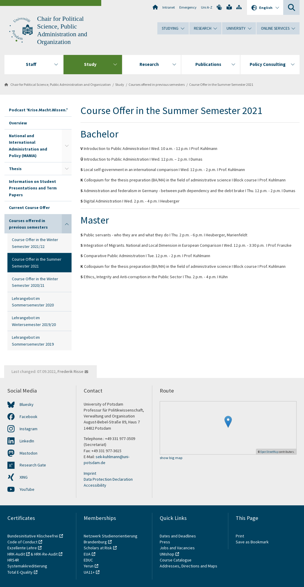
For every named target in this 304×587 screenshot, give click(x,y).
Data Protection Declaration (108, 479)
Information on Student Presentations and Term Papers (33, 188)
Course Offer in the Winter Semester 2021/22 (35, 243)
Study (119, 84)
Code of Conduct (22, 542)
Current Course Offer (29, 207)
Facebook (28, 416)
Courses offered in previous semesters (157, 84)
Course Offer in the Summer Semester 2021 (221, 84)
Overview (18, 123)
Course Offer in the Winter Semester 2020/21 (35, 282)
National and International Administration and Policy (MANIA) (28, 145)
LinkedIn (27, 441)
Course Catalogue (175, 560)
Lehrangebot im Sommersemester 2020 (33, 302)
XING (24, 477)
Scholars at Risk (98, 547)
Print (240, 536)
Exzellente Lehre (22, 547)
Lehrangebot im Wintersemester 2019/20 (34, 321)
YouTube (27, 489)
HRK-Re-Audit (46, 554)
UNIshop (167, 554)
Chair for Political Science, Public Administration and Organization (60, 84)
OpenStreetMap (269, 451)
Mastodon (28, 453)
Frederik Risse (70, 371)
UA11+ (89, 572)
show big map (171, 458)
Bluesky (27, 404)
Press (165, 542)
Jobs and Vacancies (177, 547)
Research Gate (33, 465)
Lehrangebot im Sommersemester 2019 (33, 340)
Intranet (168, 7)
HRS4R (13, 560)
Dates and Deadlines (178, 536)
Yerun (89, 566)
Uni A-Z (206, 7)
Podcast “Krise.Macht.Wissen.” (38, 110)
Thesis (15, 168)
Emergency (188, 7)
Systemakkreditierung (27, 566)
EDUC (88, 560)
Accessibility (95, 485)
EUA (87, 554)
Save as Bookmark (252, 542)
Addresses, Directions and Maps (188, 566)
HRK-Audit (16, 554)
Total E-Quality (20, 572)
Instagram (28, 428)
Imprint (90, 473)
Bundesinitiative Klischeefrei (32, 536)
